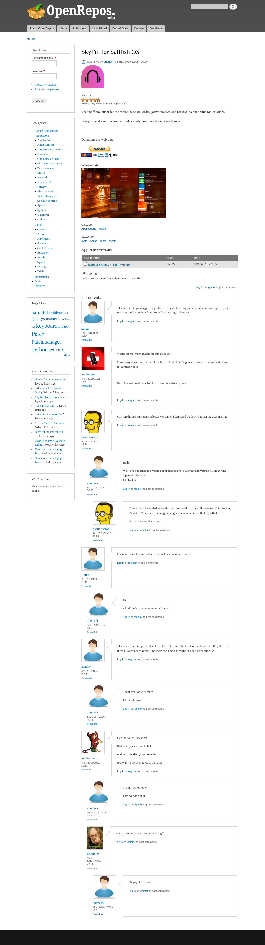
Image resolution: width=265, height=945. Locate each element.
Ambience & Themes (50, 149)
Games (39, 224)
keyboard (47, 325)
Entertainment (46, 168)
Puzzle (41, 257)
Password (38, 71)
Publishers (79, 28)
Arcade (42, 243)
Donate (139, 28)
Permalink (86, 339)
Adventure (44, 238)
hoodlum (93, 854)
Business (43, 154)
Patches (42, 186)
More (66, 355)
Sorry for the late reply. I (49, 431)
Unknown (43, 214)
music (63, 326)
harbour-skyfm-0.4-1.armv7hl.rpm (109, 264)
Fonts (38, 281)
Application (44, 140)
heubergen (88, 374)
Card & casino (46, 248)
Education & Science (50, 163)
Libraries (40, 286)
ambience (57, 313)
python (40, 349)
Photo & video (46, 191)
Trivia (41, 271)
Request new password (48, 89)
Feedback (155, 28)
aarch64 (40, 312)
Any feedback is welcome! (50, 397)
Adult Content (46, 144)
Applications (42, 135)
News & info (45, 182)
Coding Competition (46, 130)
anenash (109, 61)
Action (41, 234)
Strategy (42, 266)
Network (43, 177)
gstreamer (49, 318)
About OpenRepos (42, 28)
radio (84, 241)
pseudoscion (89, 437)
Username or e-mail (44, 57)
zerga (85, 328)
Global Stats (120, 28)
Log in (199, 287)
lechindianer (89, 758)
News (63, 28)
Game (41, 229)
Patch (38, 334)
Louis (85, 575)
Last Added (99, 28)
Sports (41, 205)
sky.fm (113, 241)
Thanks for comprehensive (50, 379)
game (36, 318)
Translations (42, 276)
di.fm (103, 241)
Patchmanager (46, 342)
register (211, 287)
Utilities (42, 219)
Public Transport (47, 196)
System (42, 210)
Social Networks (47, 200)
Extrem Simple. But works (50, 423)
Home (31, 38)
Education (43, 252)
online (94, 241)
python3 (56, 349)
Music (41, 172)
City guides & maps (49, 158)
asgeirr (86, 666)
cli (66, 313)
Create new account (46, 84)
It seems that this (44, 405)
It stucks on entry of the (48, 414)
